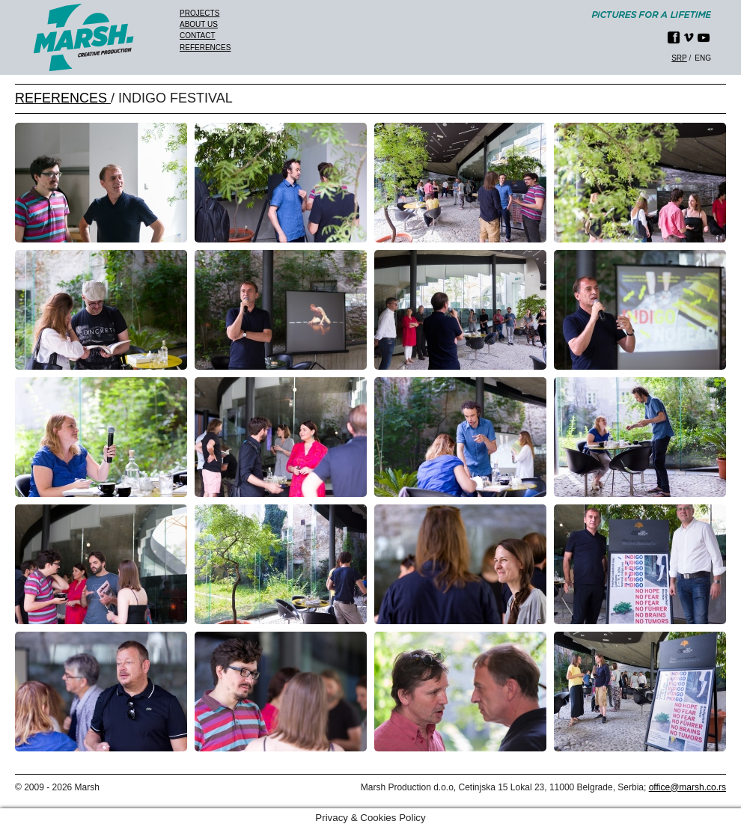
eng (703, 58)
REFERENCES (63, 98)
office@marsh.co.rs (687, 787)
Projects (199, 13)
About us (199, 24)
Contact (198, 35)
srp (679, 58)
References (205, 47)
